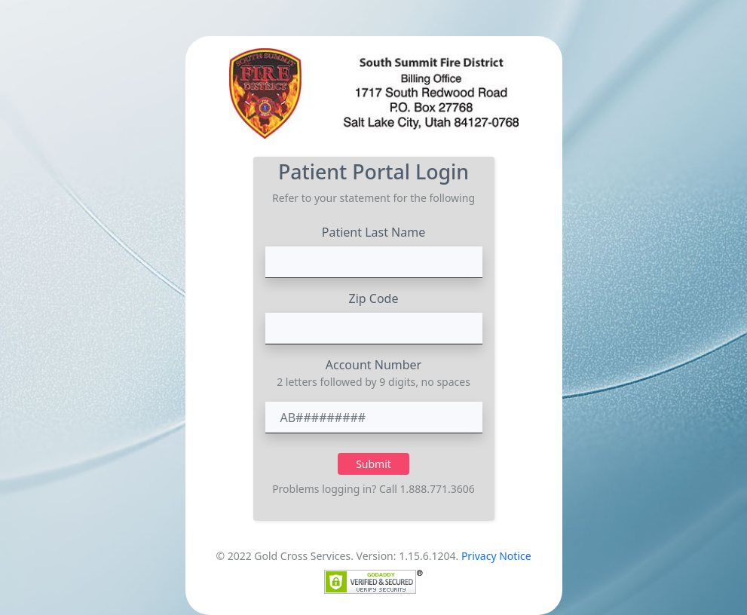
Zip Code (374, 298)
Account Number (373, 364)
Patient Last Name (374, 232)
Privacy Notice (496, 556)
